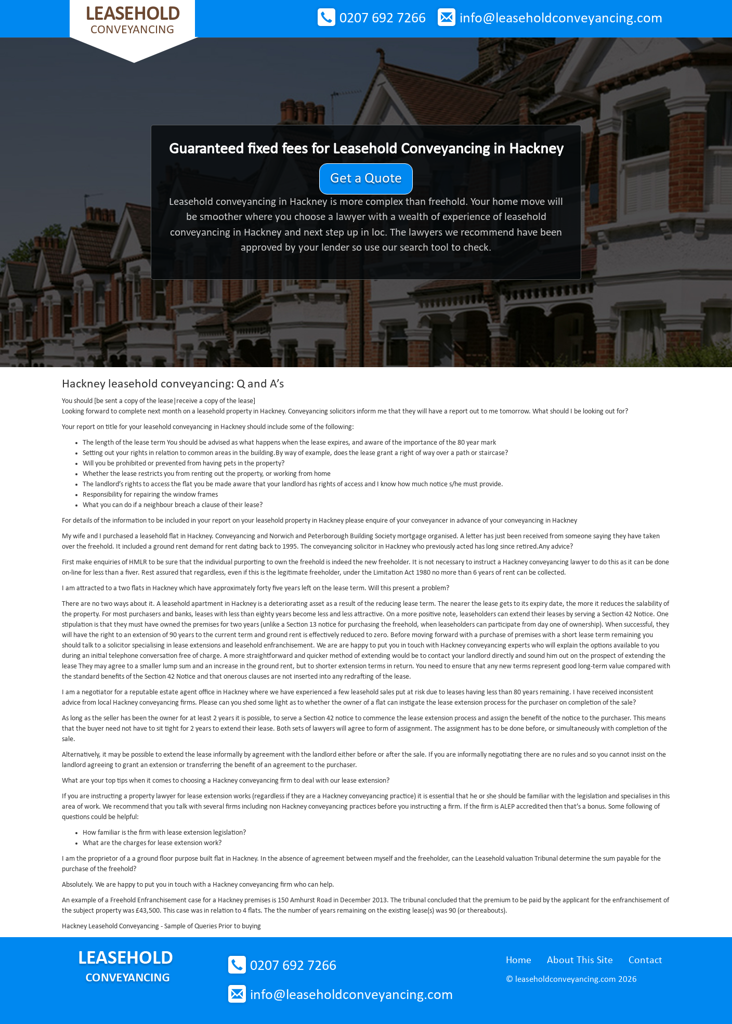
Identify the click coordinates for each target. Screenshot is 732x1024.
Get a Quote (366, 179)
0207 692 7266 (382, 18)
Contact (645, 960)
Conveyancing (132, 20)
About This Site (580, 960)
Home (518, 960)
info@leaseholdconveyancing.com (561, 18)
